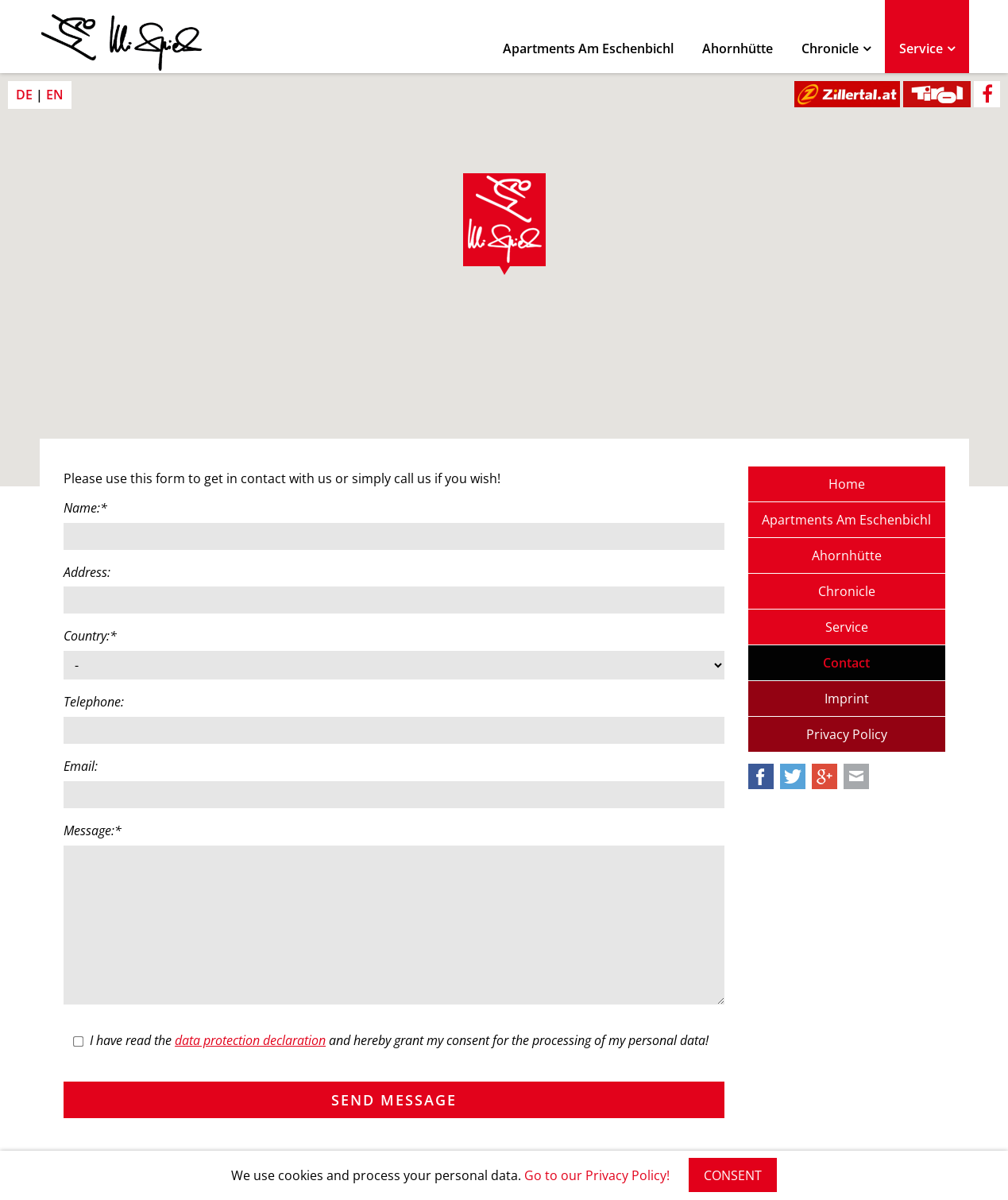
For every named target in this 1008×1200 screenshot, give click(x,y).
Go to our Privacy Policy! (597, 1175)
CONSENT (733, 1175)
